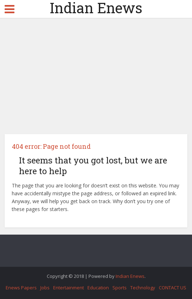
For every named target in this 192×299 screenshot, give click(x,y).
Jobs (45, 287)
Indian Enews (96, 7)
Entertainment (68, 287)
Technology (142, 287)
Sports (119, 287)
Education (98, 287)
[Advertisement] (96, 79)
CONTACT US (172, 287)
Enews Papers (21, 287)
